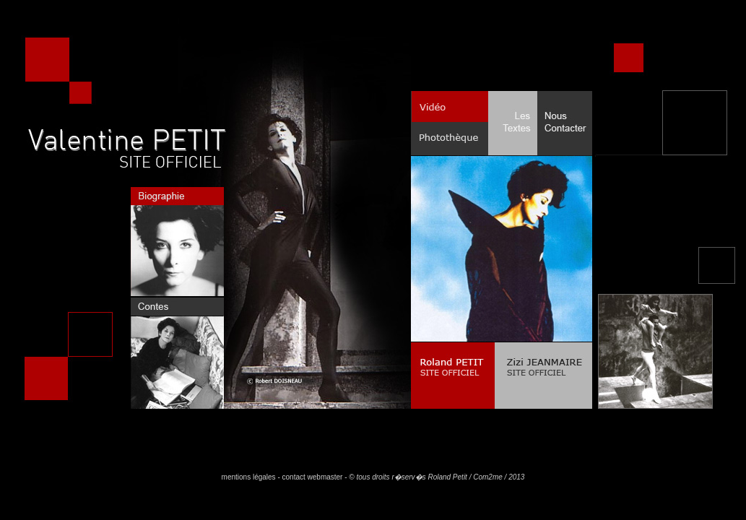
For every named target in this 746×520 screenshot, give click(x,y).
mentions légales (249, 477)
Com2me (488, 477)
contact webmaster (312, 477)
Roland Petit (447, 477)
